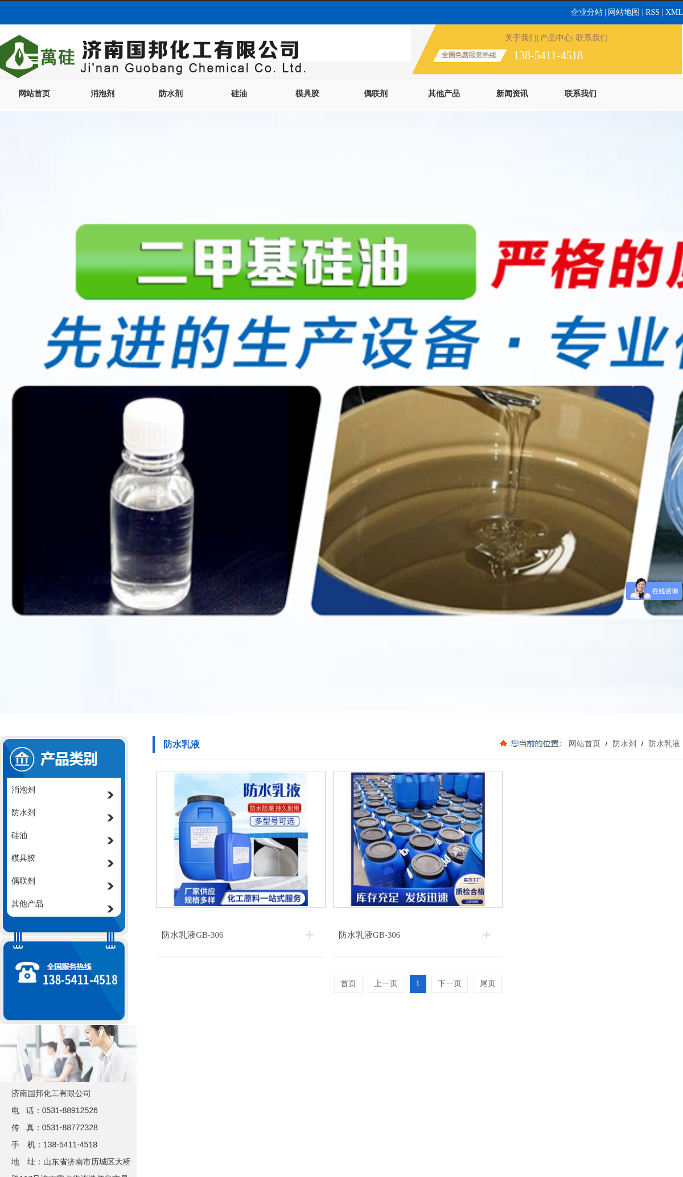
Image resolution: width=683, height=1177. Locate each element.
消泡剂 (102, 93)
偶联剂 (376, 93)
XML (674, 12)
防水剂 (171, 93)
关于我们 (521, 38)
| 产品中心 (554, 38)
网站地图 (624, 12)
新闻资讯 (512, 93)
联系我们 (580, 93)
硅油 (239, 93)
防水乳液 (663, 743)
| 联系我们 (589, 38)
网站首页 (34, 93)
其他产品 (444, 93)
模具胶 (307, 93)
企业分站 (588, 12)
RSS (653, 12)
